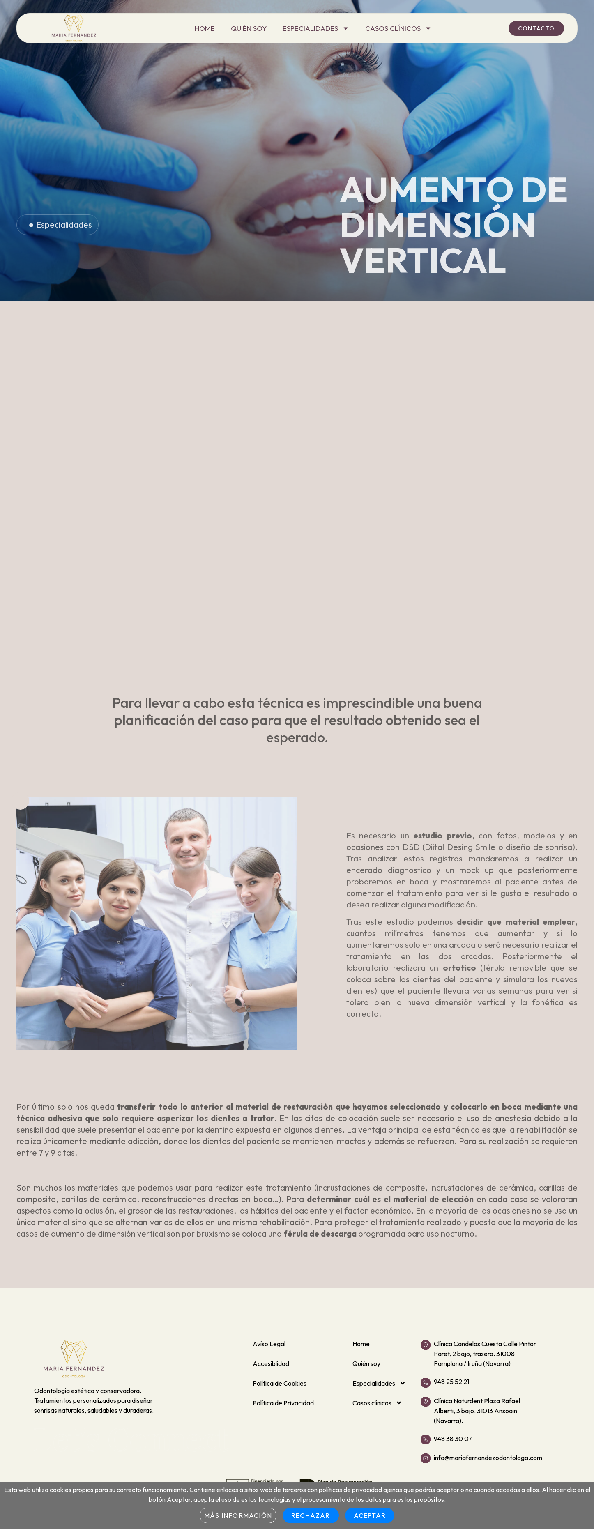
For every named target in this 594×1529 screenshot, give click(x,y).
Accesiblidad (271, 1363)
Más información (238, 1515)
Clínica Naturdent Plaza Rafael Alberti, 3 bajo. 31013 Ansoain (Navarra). (477, 1411)
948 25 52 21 (451, 1381)
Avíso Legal (269, 1344)
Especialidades (316, 28)
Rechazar (310, 1515)
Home (205, 28)
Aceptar (370, 1515)
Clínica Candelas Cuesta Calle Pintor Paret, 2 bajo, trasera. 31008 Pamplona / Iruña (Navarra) (485, 1354)
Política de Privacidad (283, 1403)
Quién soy (249, 28)
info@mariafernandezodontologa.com (488, 1457)
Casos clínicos (398, 28)
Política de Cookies (279, 1383)
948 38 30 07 (453, 1439)
